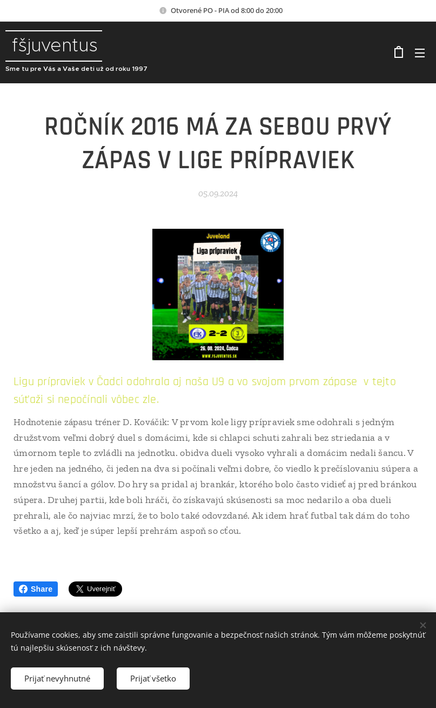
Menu (420, 53)
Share (35, 589)
